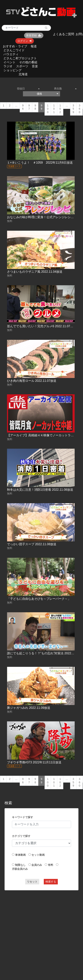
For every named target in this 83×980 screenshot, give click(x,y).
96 (23, 107)
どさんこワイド (14, 50)
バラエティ (11, 54)
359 (73, 109)
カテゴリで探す (21, 835)
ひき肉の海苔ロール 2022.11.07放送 (31, 380)
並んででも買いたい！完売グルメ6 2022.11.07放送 (41, 326)
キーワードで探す (22, 817)
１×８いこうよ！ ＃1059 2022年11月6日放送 (40, 162)
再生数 (65, 88)
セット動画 (38, 854)
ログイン (24, 40)
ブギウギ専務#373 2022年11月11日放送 (34, 762)
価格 (47, 93)
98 (35, 107)
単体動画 (20, 854)
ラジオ (8, 66)
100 (48, 109)
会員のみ (36, 864)
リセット (32, 881)
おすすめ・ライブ (15, 46)
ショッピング (12, 70)
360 (79, 109)
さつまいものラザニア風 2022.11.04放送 (35, 271)
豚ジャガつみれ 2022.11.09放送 (28, 707)
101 (54, 109)
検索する (50, 881)
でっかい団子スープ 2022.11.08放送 (31, 544)
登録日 (28, 88)
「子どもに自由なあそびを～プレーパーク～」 (39, 598)
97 (29, 107)
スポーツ (22, 66)
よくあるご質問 (63, 34)
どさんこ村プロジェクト (20, 58)
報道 (34, 46)
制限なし (20, 864)
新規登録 (33, 35)
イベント (9, 62)
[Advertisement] (35, 929)
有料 (50, 864)
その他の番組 (28, 62)
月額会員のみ (20, 868)
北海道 (23, 74)
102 (60, 109)
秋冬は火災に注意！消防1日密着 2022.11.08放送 (40, 489)
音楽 (35, 66)
